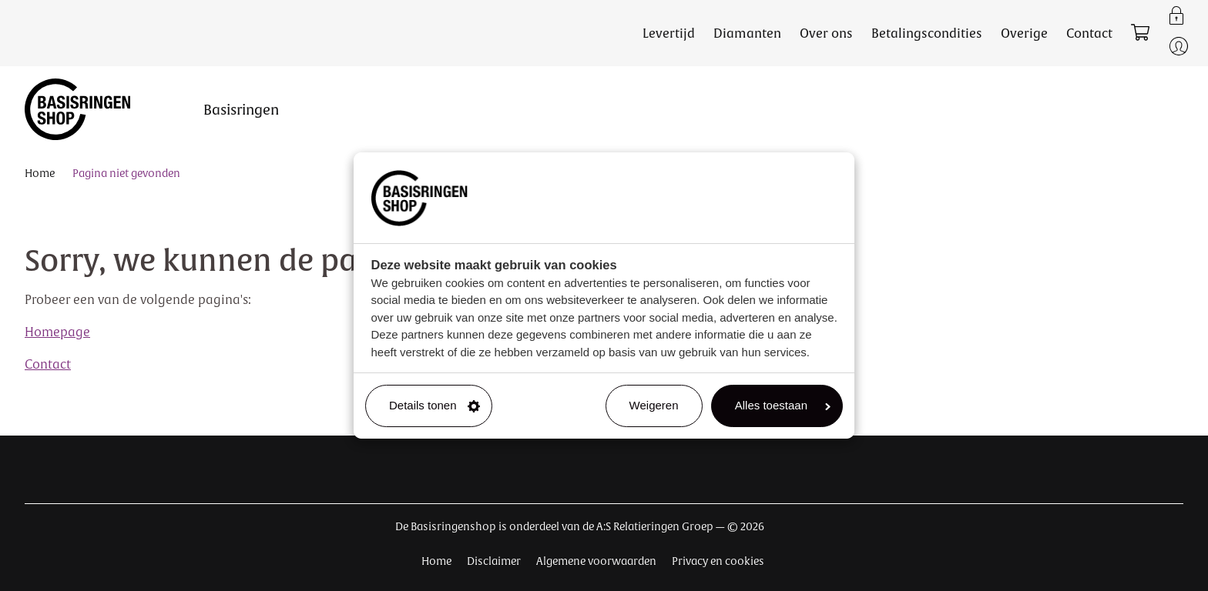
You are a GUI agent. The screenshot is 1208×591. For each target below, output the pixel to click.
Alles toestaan (782, 405)
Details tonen (434, 405)
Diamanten (747, 33)
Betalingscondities (926, 33)
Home (40, 173)
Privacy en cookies (718, 561)
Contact (1089, 33)
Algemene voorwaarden (596, 561)
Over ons (826, 33)
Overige (1024, 33)
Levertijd (669, 33)
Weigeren (654, 405)
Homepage (57, 331)
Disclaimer (494, 561)
